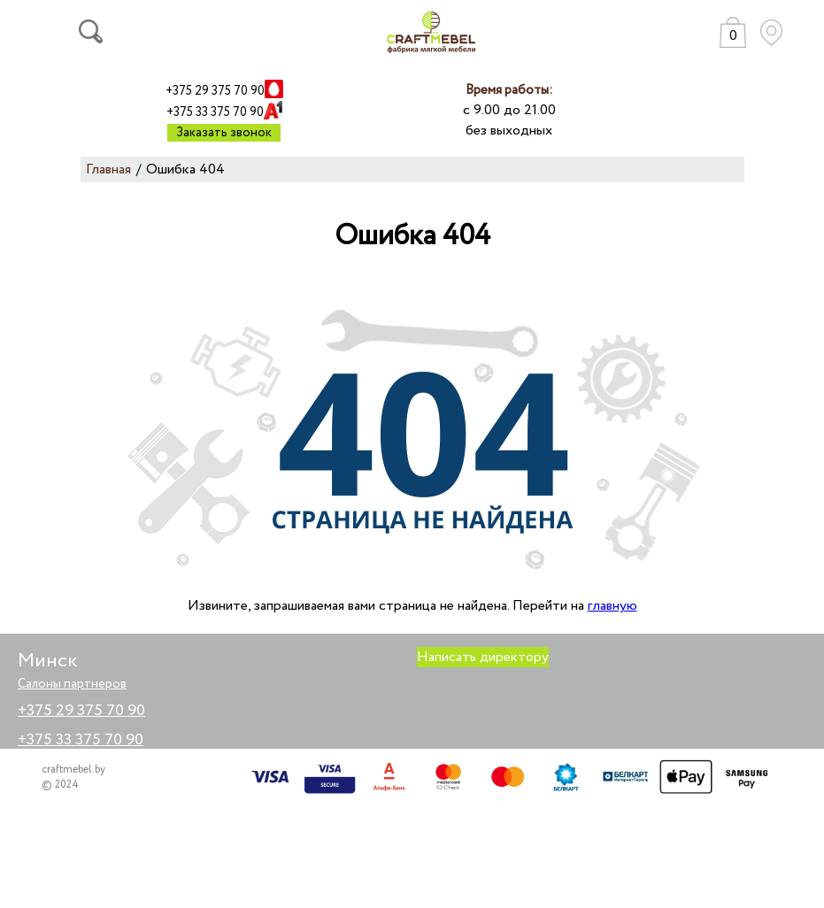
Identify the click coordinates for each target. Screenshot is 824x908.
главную (612, 606)
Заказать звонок (224, 133)
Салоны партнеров (72, 684)
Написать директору (483, 657)
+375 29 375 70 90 (215, 91)
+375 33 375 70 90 (215, 112)
